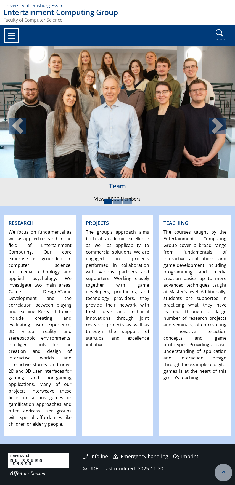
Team (117, 186)
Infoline (95, 456)
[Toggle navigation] (11, 35)
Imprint (185, 456)
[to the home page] (117, 5)
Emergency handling (140, 456)
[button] (17, 126)
